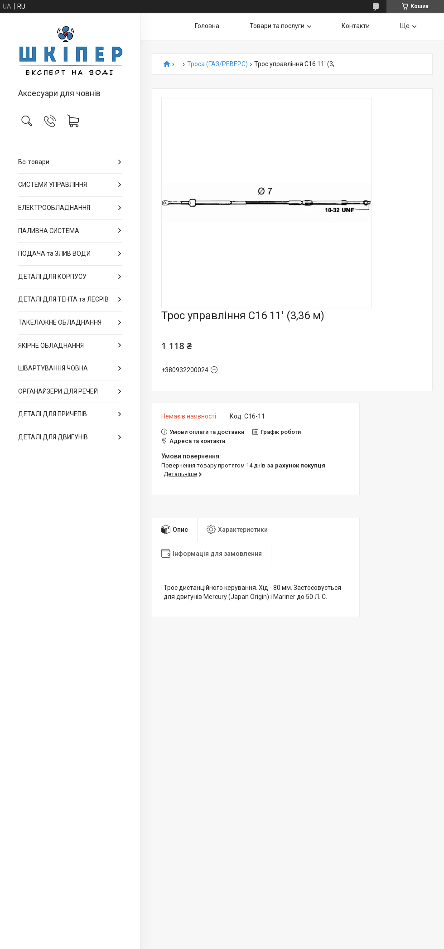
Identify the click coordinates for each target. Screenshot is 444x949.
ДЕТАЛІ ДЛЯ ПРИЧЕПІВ (52, 414)
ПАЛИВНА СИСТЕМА (48, 230)
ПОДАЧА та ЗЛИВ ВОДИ (54, 253)
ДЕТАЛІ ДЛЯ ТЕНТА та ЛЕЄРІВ (63, 299)
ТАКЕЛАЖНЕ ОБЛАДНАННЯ (59, 322)
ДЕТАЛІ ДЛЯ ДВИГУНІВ (53, 437)
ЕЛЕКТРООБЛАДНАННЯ (54, 207)
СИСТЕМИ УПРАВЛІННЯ (52, 184)
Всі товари (33, 161)
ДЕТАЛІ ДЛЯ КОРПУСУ (52, 276)
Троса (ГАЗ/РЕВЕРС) (217, 64)
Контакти (356, 25)
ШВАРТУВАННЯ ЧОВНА (53, 368)
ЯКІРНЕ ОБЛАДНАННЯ (51, 345)
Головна (207, 25)
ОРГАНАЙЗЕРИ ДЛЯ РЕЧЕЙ (58, 391)
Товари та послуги (277, 25)
